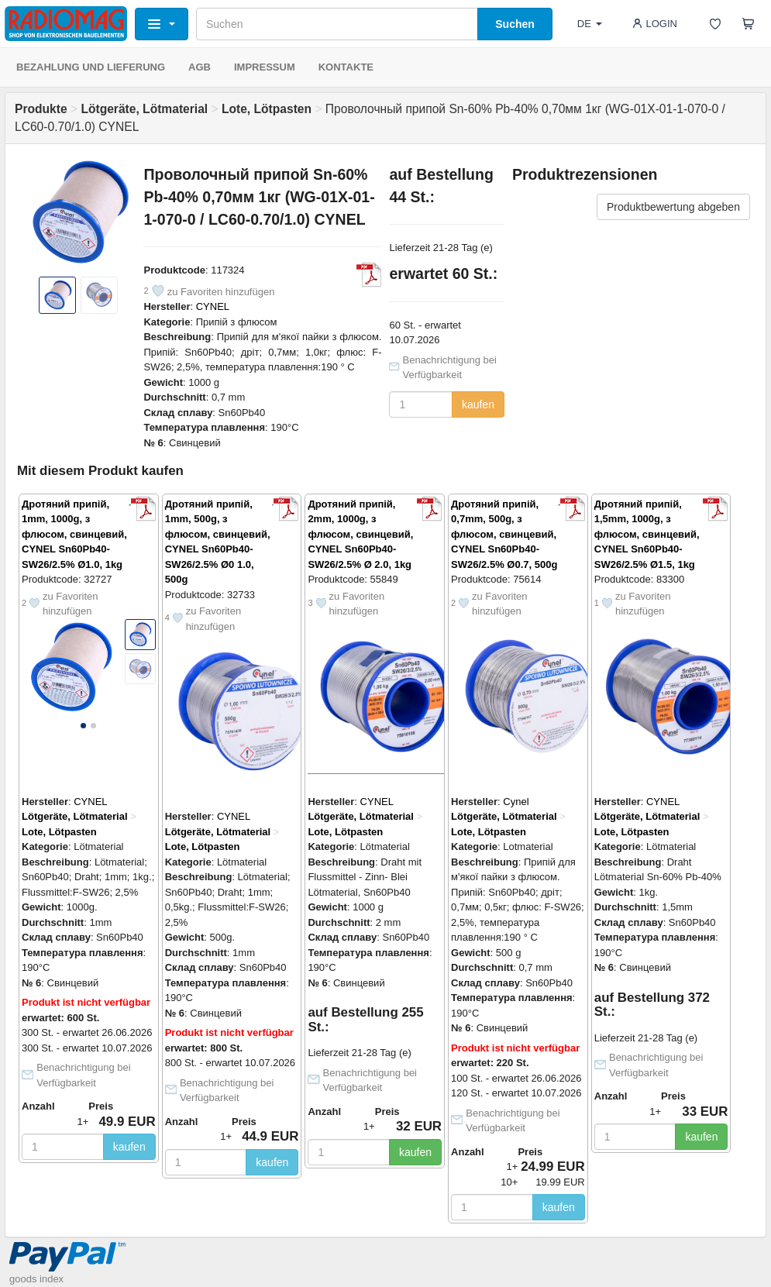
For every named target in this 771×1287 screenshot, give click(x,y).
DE (589, 23)
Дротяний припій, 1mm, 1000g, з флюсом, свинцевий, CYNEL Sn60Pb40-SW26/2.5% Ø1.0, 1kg (74, 534)
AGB (199, 67)
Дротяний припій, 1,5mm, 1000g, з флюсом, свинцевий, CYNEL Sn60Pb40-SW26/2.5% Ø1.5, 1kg (647, 534)
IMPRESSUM (264, 67)
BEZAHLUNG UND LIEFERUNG (90, 67)
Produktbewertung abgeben (673, 207)
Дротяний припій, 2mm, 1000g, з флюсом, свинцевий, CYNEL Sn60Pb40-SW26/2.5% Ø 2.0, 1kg (360, 534)
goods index (36, 1279)
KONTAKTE (345, 67)
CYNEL (212, 306)
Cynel (515, 801)
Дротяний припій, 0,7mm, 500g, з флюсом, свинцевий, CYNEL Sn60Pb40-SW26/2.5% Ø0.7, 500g (504, 534)
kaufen (478, 404)
